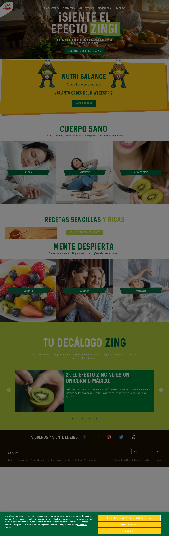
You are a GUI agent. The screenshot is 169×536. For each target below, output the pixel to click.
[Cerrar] (165, 523)
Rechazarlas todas (129, 524)
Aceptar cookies (129, 531)
